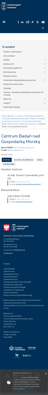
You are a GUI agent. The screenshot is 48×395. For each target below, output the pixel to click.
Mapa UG (7, 99)
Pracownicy (6, 160)
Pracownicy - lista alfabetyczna (23, 160)
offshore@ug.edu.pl (15, 150)
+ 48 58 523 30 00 (19, 250)
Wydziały (7, 88)
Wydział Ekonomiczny (11, 274)
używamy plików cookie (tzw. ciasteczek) (25, 375)
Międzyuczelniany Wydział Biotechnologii (18, 295)
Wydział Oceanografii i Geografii (15, 287)
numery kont (8, 253)
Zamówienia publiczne (12, 68)
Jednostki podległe (8, 164)
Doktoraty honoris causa (13, 84)
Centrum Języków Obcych (13, 316)
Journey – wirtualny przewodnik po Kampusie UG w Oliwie (23, 93)
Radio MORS (8, 337)
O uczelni (8, 47)
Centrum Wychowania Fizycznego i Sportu (18, 319)
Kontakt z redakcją (10, 334)
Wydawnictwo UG (10, 324)
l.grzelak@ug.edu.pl (24, 202)
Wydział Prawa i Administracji (14, 290)
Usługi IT (7, 103)
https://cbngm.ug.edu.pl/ (24, 148)
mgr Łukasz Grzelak (18, 196)
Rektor (33, 119)
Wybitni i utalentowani (12, 52)
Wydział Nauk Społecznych (13, 285)
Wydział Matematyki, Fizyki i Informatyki (17, 282)
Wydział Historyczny (11, 279)
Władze (6, 60)
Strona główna (8, 116)
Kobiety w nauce (10, 76)
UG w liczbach (9, 56)
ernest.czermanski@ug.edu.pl (28, 184)
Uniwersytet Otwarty (11, 107)
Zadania (39, 160)
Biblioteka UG (8, 313)
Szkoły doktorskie (10, 321)
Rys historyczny (9, 72)
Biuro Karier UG (9, 326)
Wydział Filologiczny (11, 277)
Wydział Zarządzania (11, 292)
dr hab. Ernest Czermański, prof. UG (25, 177)
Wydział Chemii (9, 271)
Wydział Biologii (9, 269)
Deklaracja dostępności (12, 332)
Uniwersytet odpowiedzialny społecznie (19, 80)
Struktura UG (8, 64)
